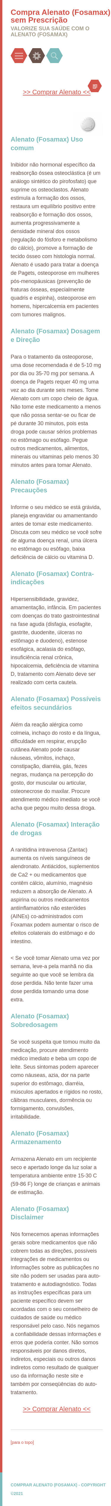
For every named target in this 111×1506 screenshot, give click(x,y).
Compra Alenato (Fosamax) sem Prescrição (60, 16)
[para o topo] (22, 1442)
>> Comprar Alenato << (57, 92)
